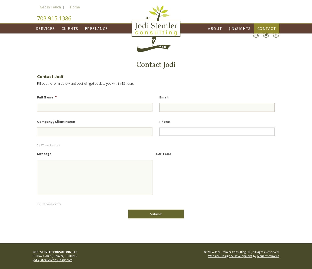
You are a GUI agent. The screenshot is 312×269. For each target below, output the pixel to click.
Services (45, 28)
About (215, 28)
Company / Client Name (56, 121)
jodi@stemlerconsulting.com (52, 260)
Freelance (96, 28)
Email (163, 97)
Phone (164, 121)
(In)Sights (240, 28)
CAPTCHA (163, 153)
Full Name (47, 97)
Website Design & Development (230, 256)
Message (44, 153)
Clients (70, 28)
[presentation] (190, 168)
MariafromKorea (268, 256)
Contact (266, 28)
